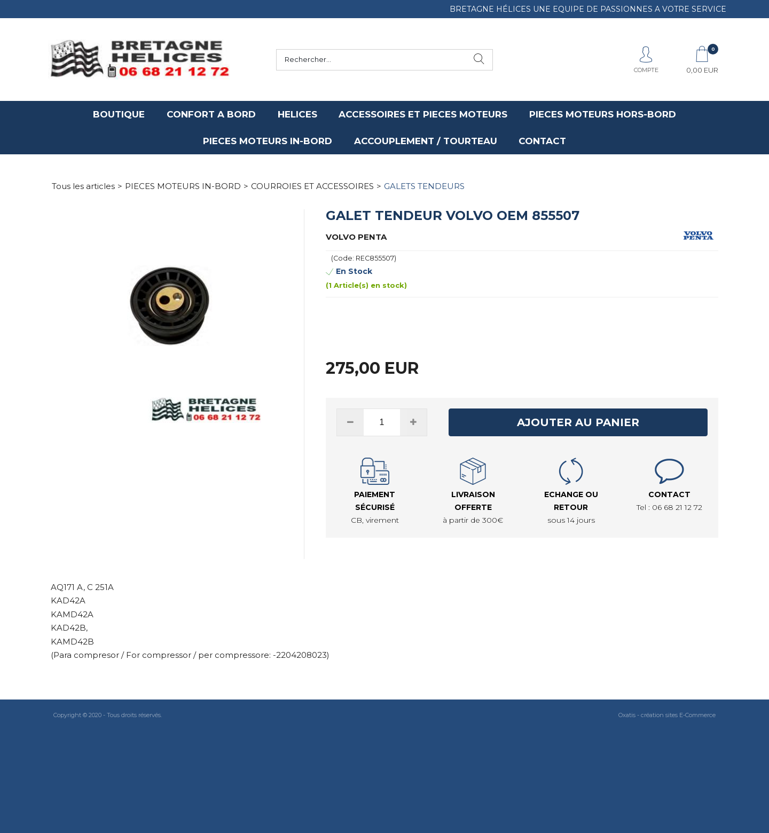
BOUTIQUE (119, 114)
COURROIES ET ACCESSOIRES (312, 186)
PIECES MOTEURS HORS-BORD (602, 114)
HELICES (297, 114)
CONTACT (542, 141)
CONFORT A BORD (211, 114)
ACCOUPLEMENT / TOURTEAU (425, 141)
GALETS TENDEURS (424, 186)
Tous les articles (83, 186)
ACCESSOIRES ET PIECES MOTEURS (423, 114)
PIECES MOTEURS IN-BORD (267, 141)
